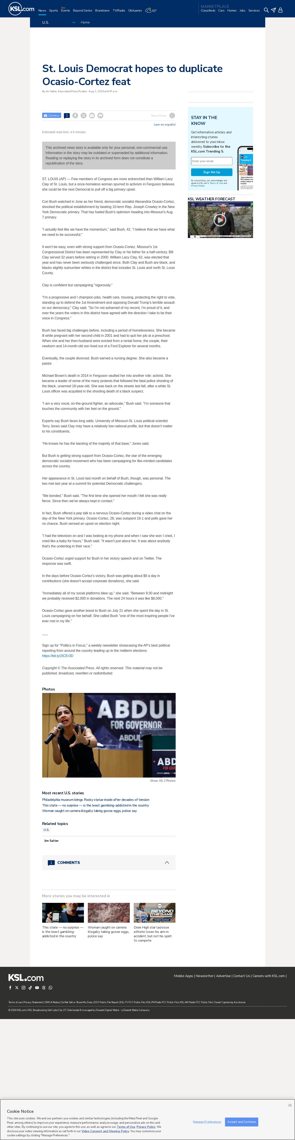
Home (85, 22)
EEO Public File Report (106, 1002)
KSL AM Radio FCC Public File (196, 1002)
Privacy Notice (197, 185)
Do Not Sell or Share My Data (76, 1002)
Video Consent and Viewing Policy (105, 1131)
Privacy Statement (33, 1002)
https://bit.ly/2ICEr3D (57, 656)
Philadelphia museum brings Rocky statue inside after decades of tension (95, 799)
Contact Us (241, 976)
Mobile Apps (183, 976)
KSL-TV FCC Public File (132, 1002)
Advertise (223, 976)
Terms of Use (216, 183)
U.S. (47, 830)
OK (290, 1105)
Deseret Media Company (136, 1010)
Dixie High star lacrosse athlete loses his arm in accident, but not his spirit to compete (153, 934)
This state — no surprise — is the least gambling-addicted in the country (95, 805)
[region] (147, 1119)
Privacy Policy (146, 1127)
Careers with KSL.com (269, 976)
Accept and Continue (241, 1122)
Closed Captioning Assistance (229, 1002)
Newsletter (204, 976)
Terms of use (15, 1002)
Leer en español (165, 124)
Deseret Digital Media (107, 1010)
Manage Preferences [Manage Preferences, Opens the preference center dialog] (207, 1122)
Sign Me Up (211, 172)
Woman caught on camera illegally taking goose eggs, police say (89, 810)
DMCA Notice (52, 1002)
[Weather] (152, 12)
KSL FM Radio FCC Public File (162, 1002)
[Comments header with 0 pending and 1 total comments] (109, 862)
